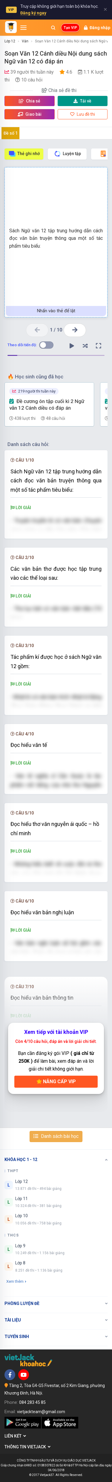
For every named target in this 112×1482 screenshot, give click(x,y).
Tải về (82, 101)
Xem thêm (16, 1281)
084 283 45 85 (32, 1402)
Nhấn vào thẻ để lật (56, 310)
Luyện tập (67, 153)
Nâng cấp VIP (56, 1081)
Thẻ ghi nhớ (24, 153)
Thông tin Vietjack (27, 1446)
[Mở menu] (23, 28)
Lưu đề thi (82, 114)
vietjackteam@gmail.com (41, 1411)
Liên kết (15, 1436)
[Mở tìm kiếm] (53, 28)
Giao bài (30, 114)
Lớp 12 (9, 41)
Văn (25, 41)
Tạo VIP (70, 28)
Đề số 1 (11, 133)
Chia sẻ (29, 101)
